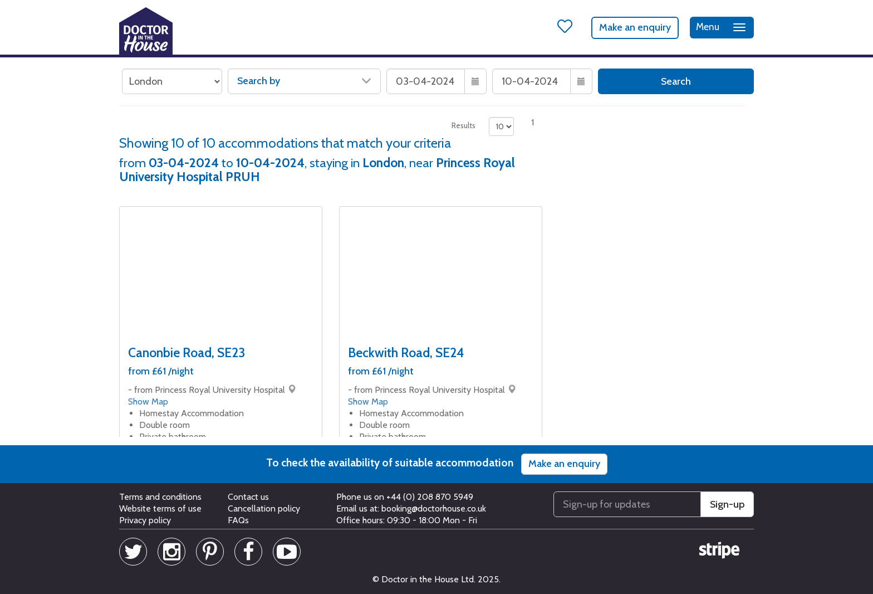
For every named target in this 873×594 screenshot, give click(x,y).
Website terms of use (160, 508)
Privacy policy (145, 520)
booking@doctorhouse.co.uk (433, 508)
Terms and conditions (160, 496)
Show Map (148, 401)
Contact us (248, 496)
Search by (304, 81)
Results (463, 125)
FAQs (238, 520)
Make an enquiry (635, 27)
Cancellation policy (264, 508)
